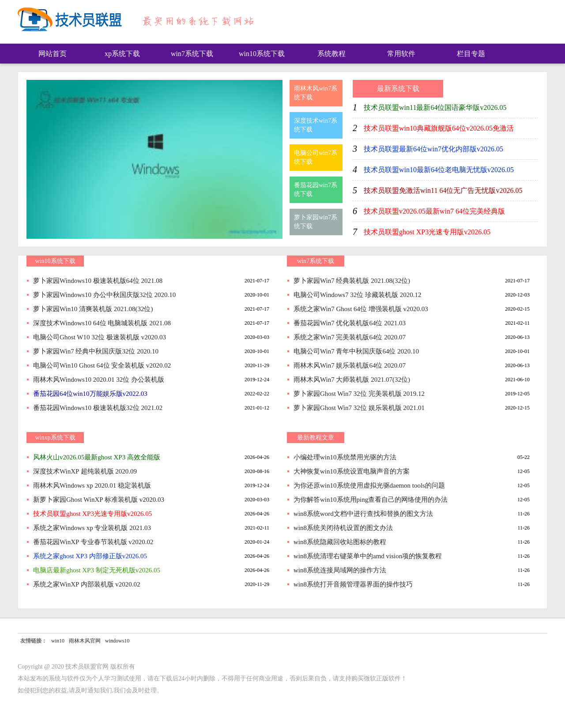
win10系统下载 (262, 53)
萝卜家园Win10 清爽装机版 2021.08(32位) (93, 308)
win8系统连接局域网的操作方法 (340, 570)
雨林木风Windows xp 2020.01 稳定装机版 (92, 485)
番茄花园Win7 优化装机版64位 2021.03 (350, 323)
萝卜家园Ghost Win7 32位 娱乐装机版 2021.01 (359, 407)
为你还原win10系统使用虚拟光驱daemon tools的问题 (369, 485)
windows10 (117, 641)
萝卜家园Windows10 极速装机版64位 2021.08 (97, 280)
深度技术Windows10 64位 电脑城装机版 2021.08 (102, 323)
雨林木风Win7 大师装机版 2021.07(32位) (352, 379)
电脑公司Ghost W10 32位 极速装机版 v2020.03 (99, 337)
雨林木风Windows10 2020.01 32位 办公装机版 (98, 379)
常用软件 (401, 53)
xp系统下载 (122, 53)
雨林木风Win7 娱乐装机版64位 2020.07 (350, 365)
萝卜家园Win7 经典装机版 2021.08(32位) (352, 280)
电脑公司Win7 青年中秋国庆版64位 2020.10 (356, 351)
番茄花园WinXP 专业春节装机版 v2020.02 (93, 541)
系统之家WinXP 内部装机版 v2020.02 (86, 584)
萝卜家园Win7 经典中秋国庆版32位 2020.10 (95, 351)
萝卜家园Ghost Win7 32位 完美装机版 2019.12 (359, 393)
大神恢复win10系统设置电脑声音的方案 (352, 471)
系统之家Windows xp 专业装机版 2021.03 (92, 527)
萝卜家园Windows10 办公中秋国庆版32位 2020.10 (104, 294)
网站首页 (52, 53)
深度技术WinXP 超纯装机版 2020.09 (85, 471)
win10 (57, 641)
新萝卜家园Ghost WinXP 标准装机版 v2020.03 (98, 499)
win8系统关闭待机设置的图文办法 (343, 527)
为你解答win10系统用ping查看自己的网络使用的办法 (371, 499)
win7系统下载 (192, 53)
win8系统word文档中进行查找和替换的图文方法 (363, 513)
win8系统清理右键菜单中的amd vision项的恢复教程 (368, 556)
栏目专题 (471, 53)
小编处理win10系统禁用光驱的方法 (345, 457)
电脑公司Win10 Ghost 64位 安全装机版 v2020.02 (102, 365)
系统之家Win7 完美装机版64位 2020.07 (350, 337)
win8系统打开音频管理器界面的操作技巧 (353, 584)
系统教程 (331, 53)
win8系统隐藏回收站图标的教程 (340, 541)
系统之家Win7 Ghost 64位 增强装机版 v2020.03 (361, 308)
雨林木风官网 (85, 641)
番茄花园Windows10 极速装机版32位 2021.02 (97, 407)
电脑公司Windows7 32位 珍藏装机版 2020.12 (357, 294)
